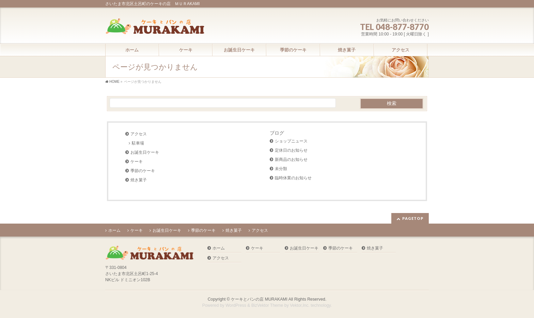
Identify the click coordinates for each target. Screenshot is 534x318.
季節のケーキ (142, 170)
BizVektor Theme (267, 305)
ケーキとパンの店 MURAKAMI (259, 299)
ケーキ (136, 161)
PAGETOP (413, 218)
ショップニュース (291, 141)
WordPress (235, 305)
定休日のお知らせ (291, 150)
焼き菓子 (138, 180)
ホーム (114, 230)
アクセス (138, 134)
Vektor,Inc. (300, 305)
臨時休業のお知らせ (293, 178)
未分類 (281, 168)
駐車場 (138, 143)
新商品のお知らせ (291, 159)
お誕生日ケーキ (144, 152)
